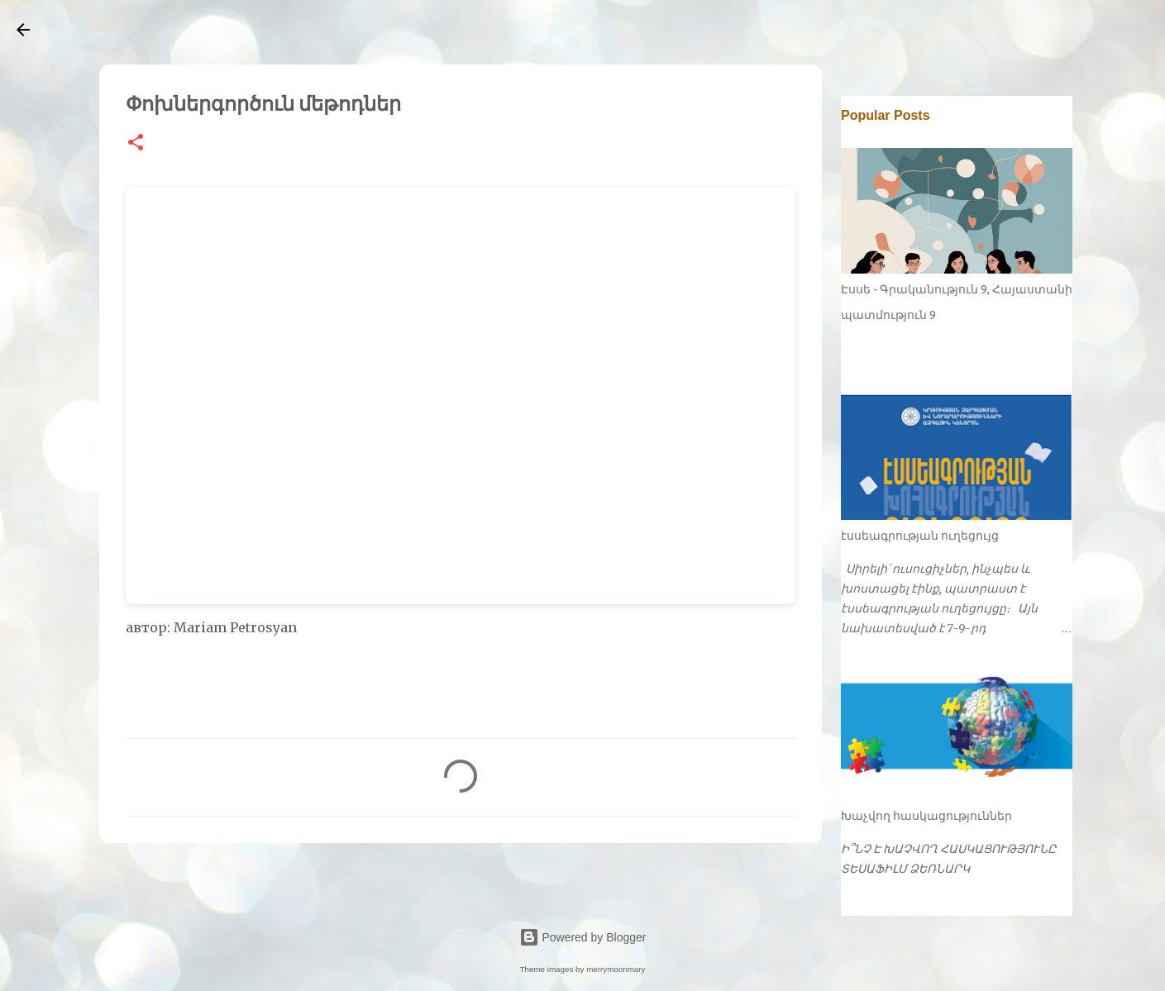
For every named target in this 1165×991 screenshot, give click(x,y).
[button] (136, 143)
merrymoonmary (615, 969)
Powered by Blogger (583, 937)
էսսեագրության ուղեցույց (920, 535)
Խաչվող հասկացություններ (926, 815)
